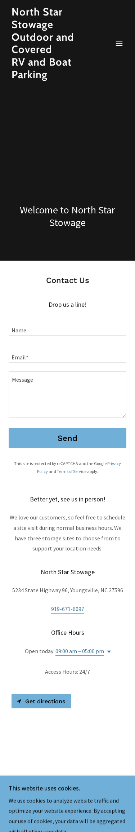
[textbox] (67, 326)
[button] (119, 43)
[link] (50, 76)
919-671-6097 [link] (67, 608)
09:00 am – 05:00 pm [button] (79, 651)
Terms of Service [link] (71, 471)
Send (67, 438)
